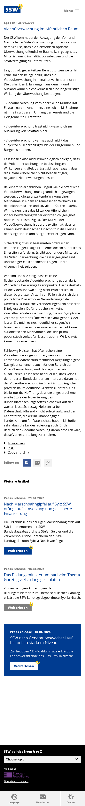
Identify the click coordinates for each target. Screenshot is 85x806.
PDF (9, 448)
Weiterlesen (20, 550)
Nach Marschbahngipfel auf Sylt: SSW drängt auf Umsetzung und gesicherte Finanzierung (38, 509)
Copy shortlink (16, 452)
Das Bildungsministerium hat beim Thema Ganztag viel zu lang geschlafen (42, 577)
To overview (14, 443)
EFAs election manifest (16, 781)
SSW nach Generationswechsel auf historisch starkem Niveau (41, 640)
